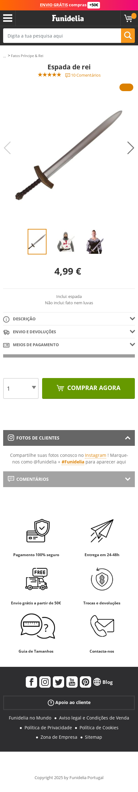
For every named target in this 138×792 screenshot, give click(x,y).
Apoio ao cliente (69, 702)
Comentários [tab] (28, 479)
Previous (7, 148)
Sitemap (93, 737)
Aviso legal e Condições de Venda (94, 718)
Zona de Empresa (59, 737)
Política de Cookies (99, 728)
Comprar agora (93, 388)
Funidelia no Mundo (30, 718)
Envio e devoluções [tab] (29, 332)
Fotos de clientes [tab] (33, 438)
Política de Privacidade (48, 728)
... (4, 56)
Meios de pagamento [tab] (31, 345)
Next (130, 148)
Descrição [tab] (19, 319)
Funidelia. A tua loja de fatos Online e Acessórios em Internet (68, 18)
